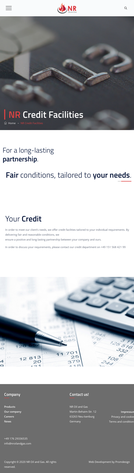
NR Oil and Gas (35, 462)
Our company (12, 411)
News (7, 421)
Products (9, 406)
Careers (9, 416)
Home (10, 123)
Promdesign (122, 462)
